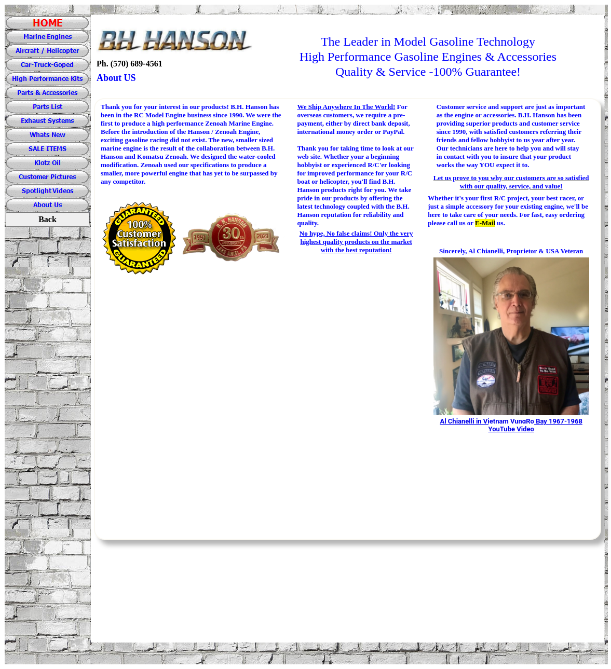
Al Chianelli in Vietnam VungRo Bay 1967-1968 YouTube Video (511, 425)
